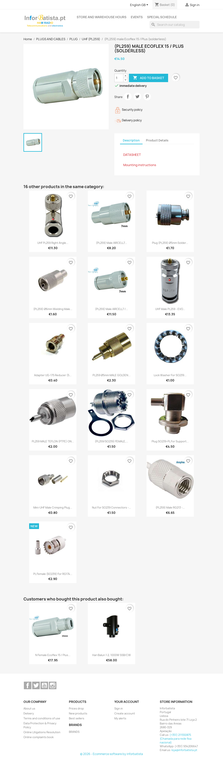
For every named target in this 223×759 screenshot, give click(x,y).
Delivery (28, 713)
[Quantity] (118, 78)
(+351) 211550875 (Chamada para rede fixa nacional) (175, 738)
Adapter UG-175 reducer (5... (53, 375)
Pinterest (147, 96)
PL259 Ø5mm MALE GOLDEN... (111, 375)
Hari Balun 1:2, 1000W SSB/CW (111, 655)
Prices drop (76, 708)
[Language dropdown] (140, 5)
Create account (124, 713)
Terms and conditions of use (41, 718)
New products (78, 713)
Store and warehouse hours (101, 17)
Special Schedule (162, 17)
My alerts (120, 718)
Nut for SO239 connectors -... (111, 507)
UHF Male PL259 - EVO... (170, 309)
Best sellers (76, 718)
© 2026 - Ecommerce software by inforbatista (111, 754)
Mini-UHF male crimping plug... (52, 507)
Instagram (52, 685)
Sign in (118, 708)
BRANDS (74, 732)
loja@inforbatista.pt (184, 750)
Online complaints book (38, 737)
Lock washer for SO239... (170, 375)
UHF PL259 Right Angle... (52, 243)
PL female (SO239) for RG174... (52, 574)
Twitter (36, 685)
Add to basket (148, 77)
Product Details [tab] (157, 140)
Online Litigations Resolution (41, 732)
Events (137, 17)
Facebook (27, 685)
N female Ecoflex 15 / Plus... (52, 655)
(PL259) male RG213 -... (170, 507)
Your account (126, 702)
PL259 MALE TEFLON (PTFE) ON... (53, 441)
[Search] (175, 24)
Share (128, 96)
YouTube (44, 685)
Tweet (137, 96)
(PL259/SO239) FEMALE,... (111, 441)
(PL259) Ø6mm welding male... (52, 309)
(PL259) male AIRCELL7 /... (111, 309)
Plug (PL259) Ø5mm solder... (170, 243)
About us (29, 708)
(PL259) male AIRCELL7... (111, 243)
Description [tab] (131, 140)
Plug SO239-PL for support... (170, 441)
